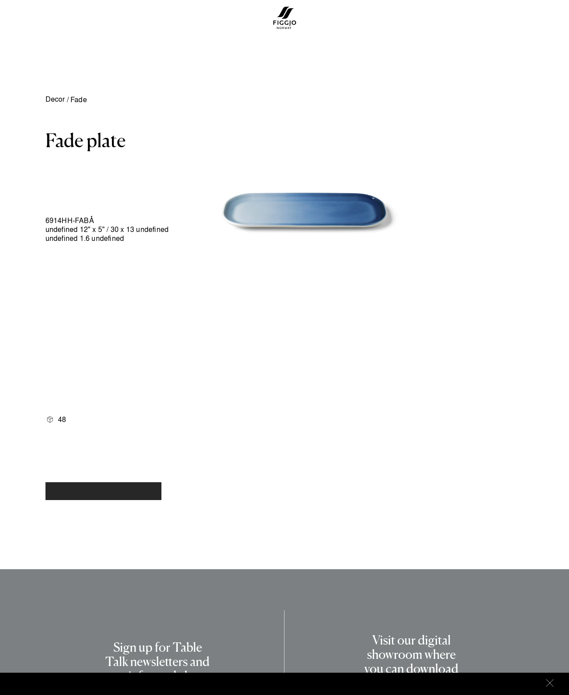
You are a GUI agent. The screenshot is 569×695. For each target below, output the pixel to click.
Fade (78, 99)
